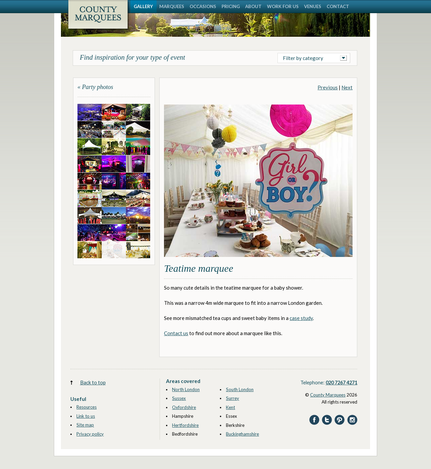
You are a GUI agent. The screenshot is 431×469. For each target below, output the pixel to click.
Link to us (85, 416)
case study (301, 318)
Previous (328, 87)
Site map (85, 425)
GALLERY (143, 6)
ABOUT (253, 6)
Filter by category (303, 58)
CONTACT (338, 6)
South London (240, 389)
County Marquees (327, 395)
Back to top (93, 382)
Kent (230, 407)
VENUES (312, 6)
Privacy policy (90, 434)
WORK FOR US (283, 6)
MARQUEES (171, 6)
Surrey (232, 398)
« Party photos (95, 87)
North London (186, 389)
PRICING (231, 6)
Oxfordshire (184, 407)
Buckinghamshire (242, 434)
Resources (86, 407)
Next (347, 87)
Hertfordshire (185, 425)
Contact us (176, 333)
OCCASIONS (203, 6)
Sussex (179, 398)
